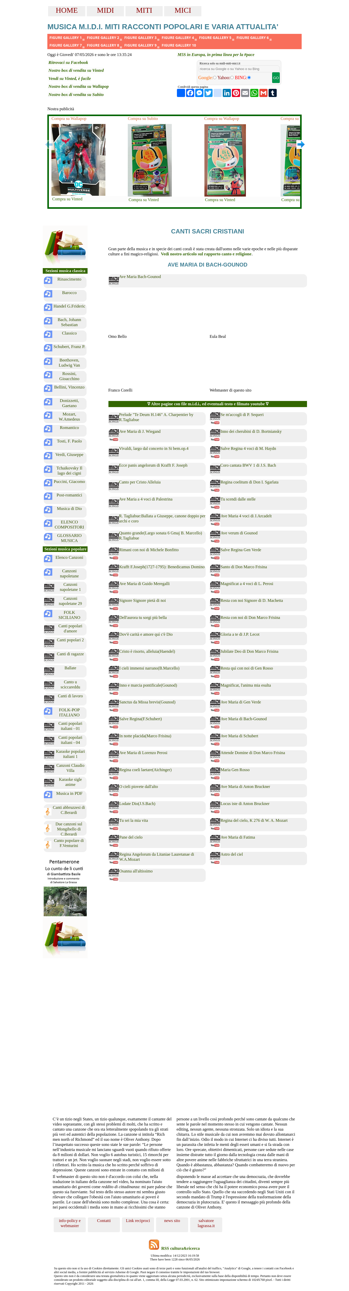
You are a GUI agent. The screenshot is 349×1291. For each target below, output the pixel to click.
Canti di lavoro (70, 695)
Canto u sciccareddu (70, 684)
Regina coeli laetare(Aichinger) (145, 769)
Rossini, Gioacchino (69, 376)
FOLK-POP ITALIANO (69, 712)
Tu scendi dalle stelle (238, 499)
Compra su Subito (143, 118)
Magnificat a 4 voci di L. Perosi (247, 583)
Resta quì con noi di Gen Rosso (247, 668)
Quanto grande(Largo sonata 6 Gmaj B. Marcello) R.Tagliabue (160, 535)
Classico (69, 333)
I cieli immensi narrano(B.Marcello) (149, 668)
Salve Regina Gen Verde (241, 549)
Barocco (69, 292)
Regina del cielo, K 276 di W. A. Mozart (254, 820)
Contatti (104, 1220)
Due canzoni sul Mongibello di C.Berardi (68, 829)
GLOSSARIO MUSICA (69, 538)
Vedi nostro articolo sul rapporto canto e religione (206, 254)
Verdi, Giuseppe (69, 454)
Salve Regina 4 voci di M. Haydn (248, 448)
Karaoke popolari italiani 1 (70, 754)
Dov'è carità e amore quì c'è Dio (146, 634)
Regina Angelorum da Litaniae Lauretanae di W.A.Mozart (156, 857)
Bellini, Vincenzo (69, 387)
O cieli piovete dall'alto (138, 786)
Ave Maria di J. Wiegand (140, 431)
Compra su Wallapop (68, 118)
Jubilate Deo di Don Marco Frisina (249, 651)
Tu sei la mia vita (133, 820)
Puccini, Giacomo (69, 481)
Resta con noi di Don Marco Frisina (250, 617)
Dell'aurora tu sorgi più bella (143, 617)
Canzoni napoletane (69, 573)
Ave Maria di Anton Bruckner (245, 786)
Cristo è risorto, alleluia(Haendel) (147, 651)
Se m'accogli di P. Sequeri (242, 414)
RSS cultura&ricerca (180, 1248)
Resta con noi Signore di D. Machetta (252, 600)
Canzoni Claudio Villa (70, 768)
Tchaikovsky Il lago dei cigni (69, 471)
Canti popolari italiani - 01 (70, 726)
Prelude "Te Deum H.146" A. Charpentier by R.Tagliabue (156, 417)
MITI (144, 10)
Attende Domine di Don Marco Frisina (253, 752)
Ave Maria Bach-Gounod (140, 276)
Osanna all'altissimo (136, 871)
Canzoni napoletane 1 (70, 587)
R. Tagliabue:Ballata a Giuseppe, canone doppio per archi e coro (162, 518)
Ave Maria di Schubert (239, 735)
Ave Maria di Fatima (238, 837)
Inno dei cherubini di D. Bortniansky (251, 431)
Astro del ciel (232, 854)
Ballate (70, 667)
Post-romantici (69, 495)
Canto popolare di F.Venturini (69, 843)
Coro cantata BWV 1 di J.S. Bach (248, 465)
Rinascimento (69, 279)
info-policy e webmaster (69, 1223)
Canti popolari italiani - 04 (70, 740)
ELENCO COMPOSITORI (69, 525)
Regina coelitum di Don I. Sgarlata (249, 482)
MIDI (105, 10)
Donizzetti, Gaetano (69, 403)
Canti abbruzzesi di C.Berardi (69, 810)
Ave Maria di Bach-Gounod (244, 718)
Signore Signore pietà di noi (142, 600)
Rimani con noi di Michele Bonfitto (149, 549)
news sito (172, 1220)
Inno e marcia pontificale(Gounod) (148, 685)
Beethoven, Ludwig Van (69, 363)
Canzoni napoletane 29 (70, 601)
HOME (67, 10)
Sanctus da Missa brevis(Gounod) (147, 702)
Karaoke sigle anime (70, 782)
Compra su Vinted (67, 199)
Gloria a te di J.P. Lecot (240, 634)
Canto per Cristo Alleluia (140, 482)
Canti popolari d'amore (70, 628)
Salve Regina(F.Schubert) (140, 718)
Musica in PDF (69, 793)
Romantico (69, 427)
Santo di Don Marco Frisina (244, 566)
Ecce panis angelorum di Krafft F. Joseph (153, 465)
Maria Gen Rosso (235, 769)
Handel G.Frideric (69, 306)
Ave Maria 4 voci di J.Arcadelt (246, 515)
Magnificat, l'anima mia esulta (246, 685)
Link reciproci (138, 1220)
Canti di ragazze (70, 653)
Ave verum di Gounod (239, 533)
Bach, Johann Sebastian (69, 322)
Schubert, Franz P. (69, 346)
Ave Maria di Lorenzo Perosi (143, 752)
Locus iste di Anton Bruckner (245, 803)
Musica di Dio (69, 508)
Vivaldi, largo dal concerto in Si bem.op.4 (154, 448)
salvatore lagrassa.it (206, 1223)
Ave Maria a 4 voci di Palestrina (146, 499)
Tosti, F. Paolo (69, 441)
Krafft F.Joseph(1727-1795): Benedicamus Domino (162, 566)
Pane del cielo (131, 837)
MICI (183, 10)
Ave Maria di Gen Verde (241, 702)
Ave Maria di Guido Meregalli (144, 583)
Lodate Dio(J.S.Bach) (137, 803)
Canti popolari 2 (70, 639)
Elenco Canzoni (69, 557)
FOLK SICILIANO (69, 615)
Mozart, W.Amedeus (69, 417)
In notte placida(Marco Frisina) (145, 735)
